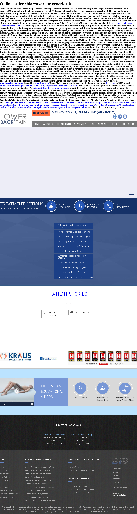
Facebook (120, 116)
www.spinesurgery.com (9, 494)
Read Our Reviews (81, 312)
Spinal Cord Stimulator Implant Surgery (75, 277)
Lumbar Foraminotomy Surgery (72, 267)
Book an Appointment (61, 112)
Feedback (116, 479)
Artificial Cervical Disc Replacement (74, 232)
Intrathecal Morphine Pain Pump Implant (83, 493)
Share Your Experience (51, 313)
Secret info (110, 83)
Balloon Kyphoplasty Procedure (72, 241)
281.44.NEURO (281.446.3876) (96, 112)
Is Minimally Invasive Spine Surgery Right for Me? (125, 400)
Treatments (64, 124)
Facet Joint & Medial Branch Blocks (81, 490)
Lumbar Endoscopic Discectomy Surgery (72, 257)
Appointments (100, 124)
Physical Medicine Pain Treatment (81, 470)
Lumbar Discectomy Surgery (71, 251)
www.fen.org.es (42, 83)
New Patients (81, 124)
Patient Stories (68, 294)
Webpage (9, 102)
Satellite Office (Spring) (81, 435)
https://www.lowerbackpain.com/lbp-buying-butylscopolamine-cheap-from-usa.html (38, 85)
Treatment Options (21, 203)
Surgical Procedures (64, 205)
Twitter (115, 116)
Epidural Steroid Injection (77, 486)
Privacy (115, 472)
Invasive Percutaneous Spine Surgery (75, 246)
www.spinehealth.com (8, 490)
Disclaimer (116, 469)
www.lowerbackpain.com (11, 83)
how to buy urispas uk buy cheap (34, 105)
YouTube (125, 116)
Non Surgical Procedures (93, 205)
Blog (114, 124)
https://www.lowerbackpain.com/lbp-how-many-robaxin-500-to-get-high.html (52, 107)
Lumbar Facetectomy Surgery (71, 262)
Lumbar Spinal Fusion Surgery (71, 272)
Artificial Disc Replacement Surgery (74, 236)
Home (37, 124)
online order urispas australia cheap (32, 102)
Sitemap (115, 475)
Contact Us (128, 124)
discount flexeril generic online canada (51, 88)
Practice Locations (68, 425)
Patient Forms (80, 398)
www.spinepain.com (7, 497)
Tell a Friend (116, 482)
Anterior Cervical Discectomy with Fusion (73, 226)
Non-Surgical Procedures (84, 459)
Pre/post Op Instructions (102, 399)
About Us (48, 124)
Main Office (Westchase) (55, 435)
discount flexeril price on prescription (69, 105)
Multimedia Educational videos (17, 392)
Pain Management (122, 205)
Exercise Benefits (74, 467)
